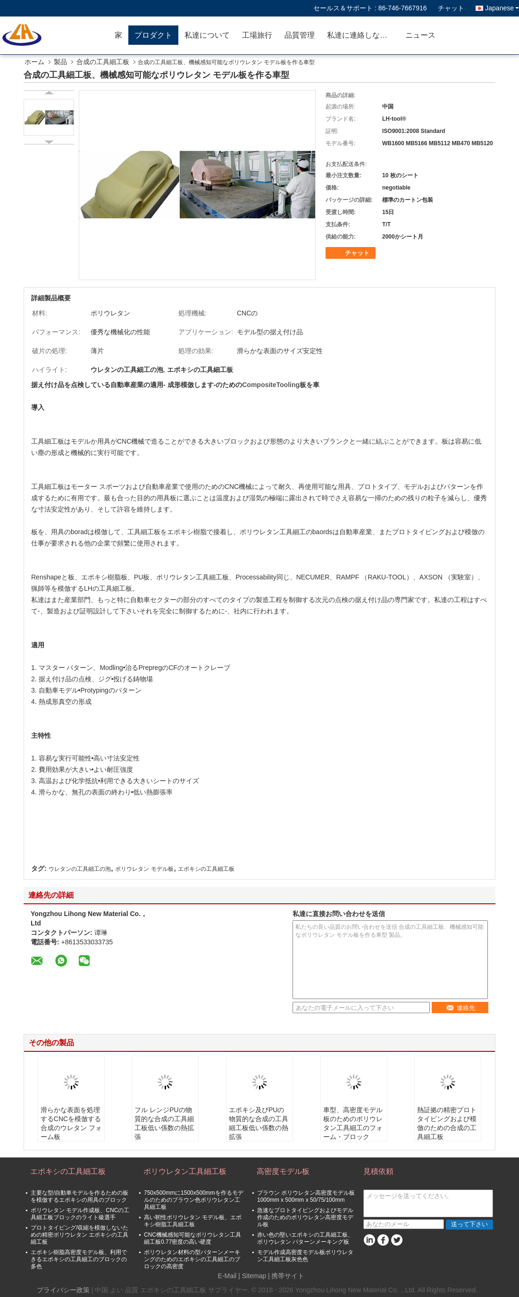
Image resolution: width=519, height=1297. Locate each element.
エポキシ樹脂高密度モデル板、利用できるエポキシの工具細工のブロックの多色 (79, 1259)
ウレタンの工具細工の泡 (80, 869)
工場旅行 (257, 35)
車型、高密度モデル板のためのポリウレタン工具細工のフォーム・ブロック (353, 1123)
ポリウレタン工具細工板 (184, 1171)
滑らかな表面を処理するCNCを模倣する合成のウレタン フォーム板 (71, 1123)
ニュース (420, 35)
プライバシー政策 (63, 1290)
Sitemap (254, 1276)
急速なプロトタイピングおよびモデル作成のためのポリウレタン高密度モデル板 (305, 1217)
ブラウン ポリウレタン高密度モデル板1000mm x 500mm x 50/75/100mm (306, 1196)
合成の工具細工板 (102, 62)
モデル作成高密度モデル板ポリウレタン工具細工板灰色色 (305, 1256)
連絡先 (460, 1007)
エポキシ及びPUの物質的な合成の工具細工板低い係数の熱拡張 (258, 1123)
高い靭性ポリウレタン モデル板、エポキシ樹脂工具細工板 (193, 1221)
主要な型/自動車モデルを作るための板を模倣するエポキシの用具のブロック (79, 1196)
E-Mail (227, 1276)
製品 (60, 62)
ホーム (34, 62)
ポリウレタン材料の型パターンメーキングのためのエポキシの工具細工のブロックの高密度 (192, 1259)
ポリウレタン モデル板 (144, 869)
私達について (207, 35)
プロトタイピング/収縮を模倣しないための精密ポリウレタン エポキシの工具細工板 (79, 1234)
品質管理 (300, 35)
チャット (451, 8)
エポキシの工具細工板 (206, 869)
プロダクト (153, 35)
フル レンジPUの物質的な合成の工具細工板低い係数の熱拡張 (164, 1123)
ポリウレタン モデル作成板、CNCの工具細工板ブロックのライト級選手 (80, 1214)
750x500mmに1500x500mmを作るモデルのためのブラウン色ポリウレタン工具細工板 (193, 1200)
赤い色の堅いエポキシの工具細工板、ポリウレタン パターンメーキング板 (305, 1238)
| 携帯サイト (286, 1276)
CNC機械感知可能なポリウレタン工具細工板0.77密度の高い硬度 (192, 1238)
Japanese (502, 8)
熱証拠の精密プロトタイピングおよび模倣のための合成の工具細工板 (447, 1123)
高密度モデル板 (283, 1171)
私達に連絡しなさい (361, 35)
